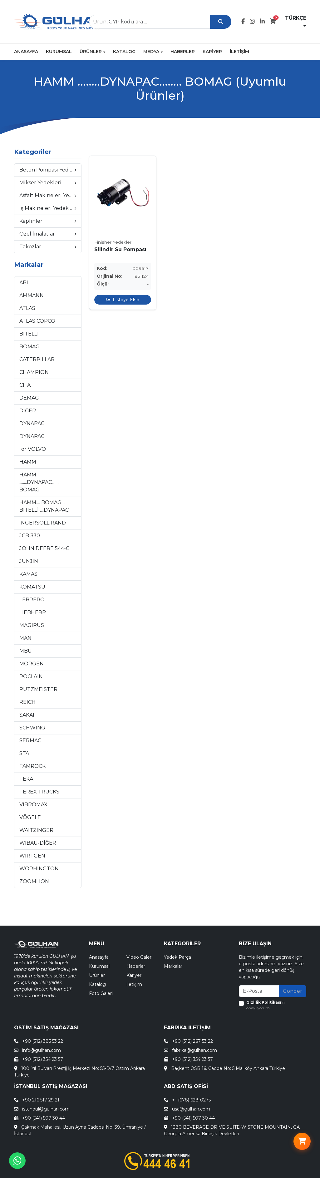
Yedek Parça (177, 957)
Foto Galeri (101, 993)
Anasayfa (26, 51)
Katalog (124, 51)
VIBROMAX (33, 805)
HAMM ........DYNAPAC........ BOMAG (39, 482)
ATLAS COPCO (37, 321)
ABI (23, 283)
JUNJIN (28, 561)
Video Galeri (139, 957)
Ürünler (92, 51)
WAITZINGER (36, 830)
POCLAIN (31, 676)
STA (24, 753)
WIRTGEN (32, 856)
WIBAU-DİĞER (37, 843)
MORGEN (31, 664)
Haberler (182, 51)
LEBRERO (32, 600)
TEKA (26, 779)
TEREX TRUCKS (39, 792)
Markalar (173, 966)
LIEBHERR (32, 612)
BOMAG (29, 347)
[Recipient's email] (259, 991)
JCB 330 (29, 536)
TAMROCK (32, 766)
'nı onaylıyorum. (266, 1005)
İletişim (239, 51)
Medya (153, 51)
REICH (27, 702)
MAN (25, 638)
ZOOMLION (34, 881)
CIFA (25, 385)
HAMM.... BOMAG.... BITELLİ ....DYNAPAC (44, 506)
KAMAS (28, 574)
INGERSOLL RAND (42, 523)
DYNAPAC (31, 423)
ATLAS (27, 308)
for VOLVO (32, 449)
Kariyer (212, 51)
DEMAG (29, 398)
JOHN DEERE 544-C (44, 548)
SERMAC (30, 740)
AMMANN (31, 295)
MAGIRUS (31, 625)
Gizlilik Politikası (263, 1002)
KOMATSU (32, 587)
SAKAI (26, 715)
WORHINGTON (39, 869)
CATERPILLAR (37, 359)
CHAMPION (34, 372)
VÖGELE (30, 817)
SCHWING (32, 728)
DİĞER (27, 411)
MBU (25, 651)
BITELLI (29, 334)
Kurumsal (59, 51)
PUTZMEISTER (38, 689)
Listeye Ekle (122, 300)
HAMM (27, 462)
